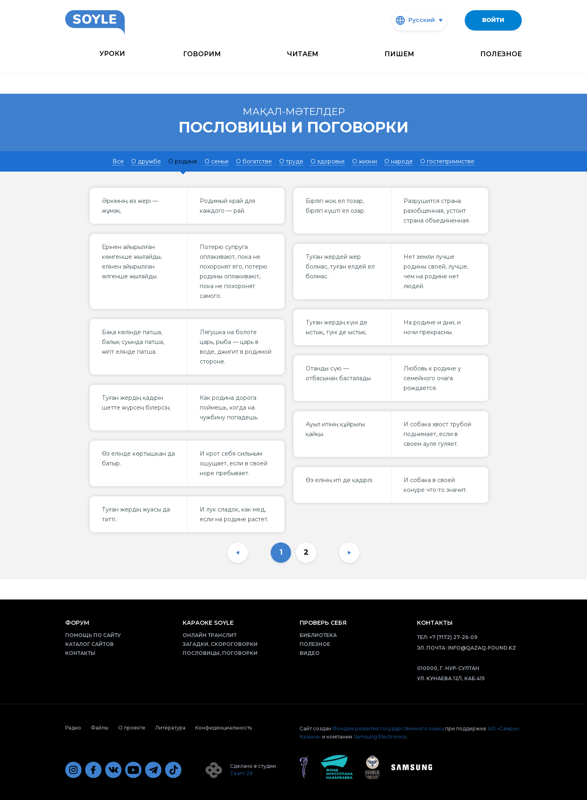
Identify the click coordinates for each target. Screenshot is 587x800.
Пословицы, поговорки (220, 653)
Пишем (399, 54)
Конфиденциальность (223, 728)
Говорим (202, 54)
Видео (310, 653)
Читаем (302, 54)
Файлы (99, 728)
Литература (170, 728)
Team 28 (241, 773)
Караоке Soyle (208, 622)
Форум (77, 622)
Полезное (501, 54)
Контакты (80, 653)
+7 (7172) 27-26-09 (453, 637)
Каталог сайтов (89, 644)
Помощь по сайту (93, 635)
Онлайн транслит (209, 635)
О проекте (132, 728)
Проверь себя (323, 622)
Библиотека (318, 635)
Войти (493, 20)
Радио (73, 728)
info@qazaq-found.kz (482, 648)
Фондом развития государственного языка (388, 728)
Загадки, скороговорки (220, 644)
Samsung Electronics (379, 737)
